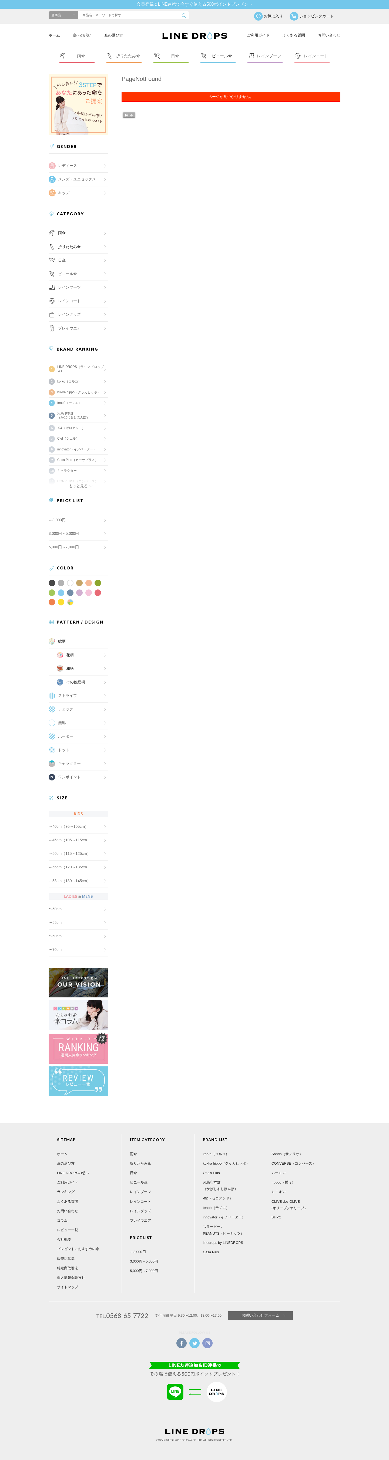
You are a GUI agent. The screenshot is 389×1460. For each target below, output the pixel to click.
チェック (65, 709)
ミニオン (278, 1192)
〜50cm (55, 909)
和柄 (70, 668)
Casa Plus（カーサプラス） (77, 460)
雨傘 (62, 233)
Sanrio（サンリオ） (287, 1154)
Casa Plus (211, 1252)
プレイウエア (69, 328)
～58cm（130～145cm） (70, 881)
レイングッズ (69, 314)
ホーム (54, 35)
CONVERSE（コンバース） (293, 1163)
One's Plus (211, 1173)
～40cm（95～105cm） (69, 826)
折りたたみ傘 (69, 247)
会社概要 (64, 1239)
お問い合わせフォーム (260, 1315)
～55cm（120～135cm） (70, 867)
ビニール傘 (67, 274)
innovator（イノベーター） (76, 449)
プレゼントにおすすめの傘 (78, 1249)
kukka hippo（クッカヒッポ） (78, 392)
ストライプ (67, 695)
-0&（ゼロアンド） (71, 428)
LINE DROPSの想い (73, 1173)
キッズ (63, 193)
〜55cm (55, 922)
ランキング (66, 1192)
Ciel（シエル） (68, 438)
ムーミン (278, 1173)
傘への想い (82, 35)
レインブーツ (140, 1192)
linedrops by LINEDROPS (223, 1243)
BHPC (276, 1217)
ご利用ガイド (258, 35)
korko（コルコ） (69, 381)
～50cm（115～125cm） (70, 853)
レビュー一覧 (67, 1230)
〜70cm (55, 949)
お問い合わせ (329, 35)
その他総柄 (75, 682)
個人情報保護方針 (71, 1278)
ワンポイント (69, 777)
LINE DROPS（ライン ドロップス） (80, 369)
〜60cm (55, 936)
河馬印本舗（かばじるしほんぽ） (73, 415)
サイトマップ (67, 1287)
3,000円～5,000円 (64, 533)
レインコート (140, 1201)
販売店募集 (66, 1259)
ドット (63, 750)
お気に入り (273, 16)
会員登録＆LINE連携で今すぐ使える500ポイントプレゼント (194, 4)
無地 (62, 722)
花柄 (70, 655)
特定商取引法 (67, 1268)
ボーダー (65, 736)
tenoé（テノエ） (69, 403)
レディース (67, 165)
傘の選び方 (113, 35)
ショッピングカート (317, 16)
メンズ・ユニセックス (77, 179)
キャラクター (69, 763)
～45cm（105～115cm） (70, 840)
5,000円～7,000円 (64, 547)
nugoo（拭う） (283, 1182)
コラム (62, 1220)
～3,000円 (57, 520)
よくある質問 (293, 35)
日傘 (62, 260)
